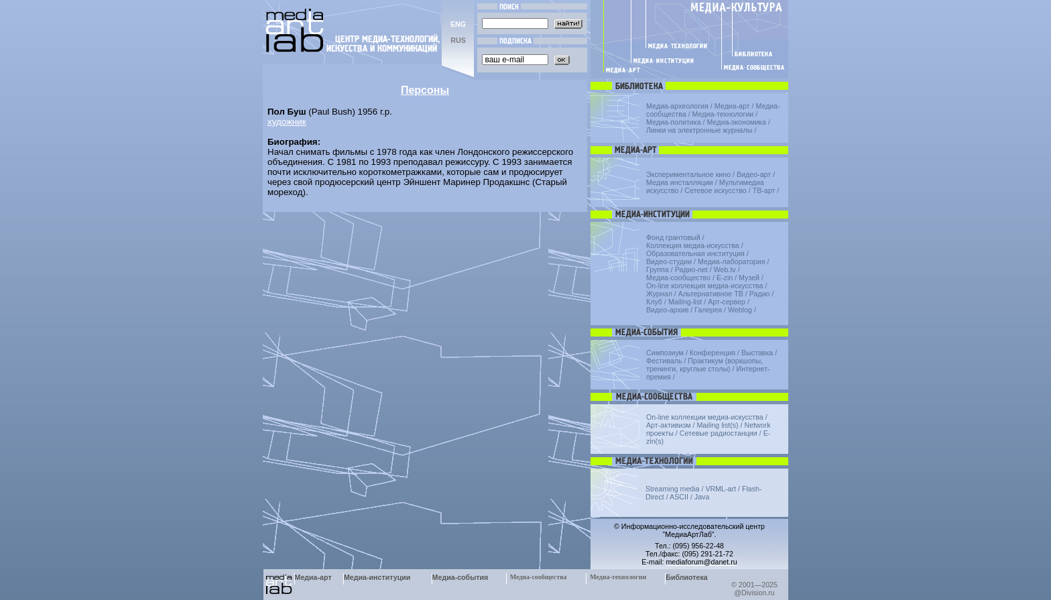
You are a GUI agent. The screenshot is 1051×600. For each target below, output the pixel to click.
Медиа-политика (673, 122)
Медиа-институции (377, 577)
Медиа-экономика (736, 122)
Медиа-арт (732, 106)
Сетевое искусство (715, 190)
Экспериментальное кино (688, 174)
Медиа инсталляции (679, 182)
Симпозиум (665, 353)
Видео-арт (754, 174)
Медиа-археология (677, 106)
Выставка (757, 353)
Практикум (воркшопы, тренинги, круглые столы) (704, 365)
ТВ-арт (764, 190)
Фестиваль (664, 361)
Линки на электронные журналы (699, 130)
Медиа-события (460, 577)
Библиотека (687, 577)
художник (286, 122)
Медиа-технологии (723, 114)
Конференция (712, 353)
